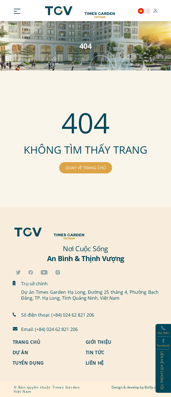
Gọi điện (163, 330)
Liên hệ (95, 363)
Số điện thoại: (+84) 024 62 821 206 (57, 315)
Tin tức (95, 353)
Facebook (163, 343)
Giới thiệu (99, 342)
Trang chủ (27, 342)
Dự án (20, 353)
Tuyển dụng (28, 363)
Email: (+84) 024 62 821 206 (49, 329)
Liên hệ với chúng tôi (162, 370)
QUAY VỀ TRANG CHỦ (86, 167)
